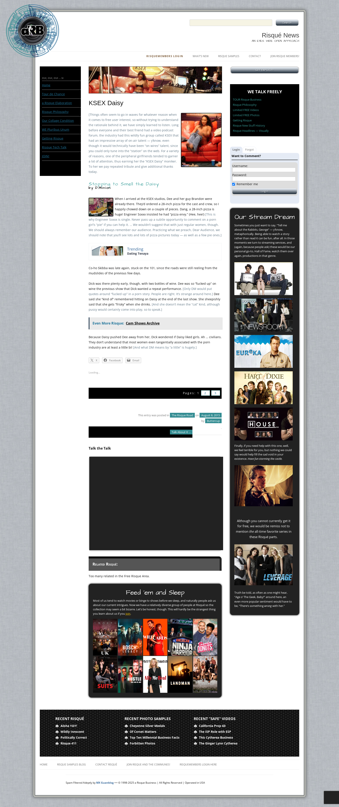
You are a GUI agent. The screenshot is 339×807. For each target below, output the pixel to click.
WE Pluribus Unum (55, 129)
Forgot (249, 149)
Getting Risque (52, 138)
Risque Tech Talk (54, 147)
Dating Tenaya (137, 253)
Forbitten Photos (142, 743)
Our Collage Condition (58, 121)
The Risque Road (182, 415)
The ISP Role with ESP (215, 732)
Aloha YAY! (69, 726)
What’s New (201, 56)
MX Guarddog (105, 782)
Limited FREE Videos (246, 110)
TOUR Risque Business (247, 99)
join (128, 614)
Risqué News (280, 35)
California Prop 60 (212, 726)
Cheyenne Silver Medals (147, 726)
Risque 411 (69, 743)
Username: (240, 165)
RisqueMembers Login (164, 56)
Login (236, 149)
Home (46, 85)
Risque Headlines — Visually (251, 131)
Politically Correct (74, 737)
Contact (255, 56)
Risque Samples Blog (71, 764)
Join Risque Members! (284, 56)
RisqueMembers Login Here (198, 764)
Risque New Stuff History (249, 125)
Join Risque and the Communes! (148, 764)
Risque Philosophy (55, 112)
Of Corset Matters (143, 732)
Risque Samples (228, 56)
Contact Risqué (106, 764)
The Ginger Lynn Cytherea (218, 743)
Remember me (247, 184)
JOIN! (45, 156)
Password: (239, 175)
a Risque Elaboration (57, 103)
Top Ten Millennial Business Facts (154, 737)
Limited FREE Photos (246, 115)
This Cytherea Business (216, 737)
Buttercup (213, 421)
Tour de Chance (53, 94)
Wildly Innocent (72, 732)
